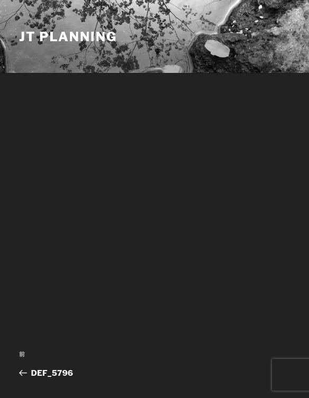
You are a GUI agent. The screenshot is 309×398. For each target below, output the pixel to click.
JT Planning (68, 36)
